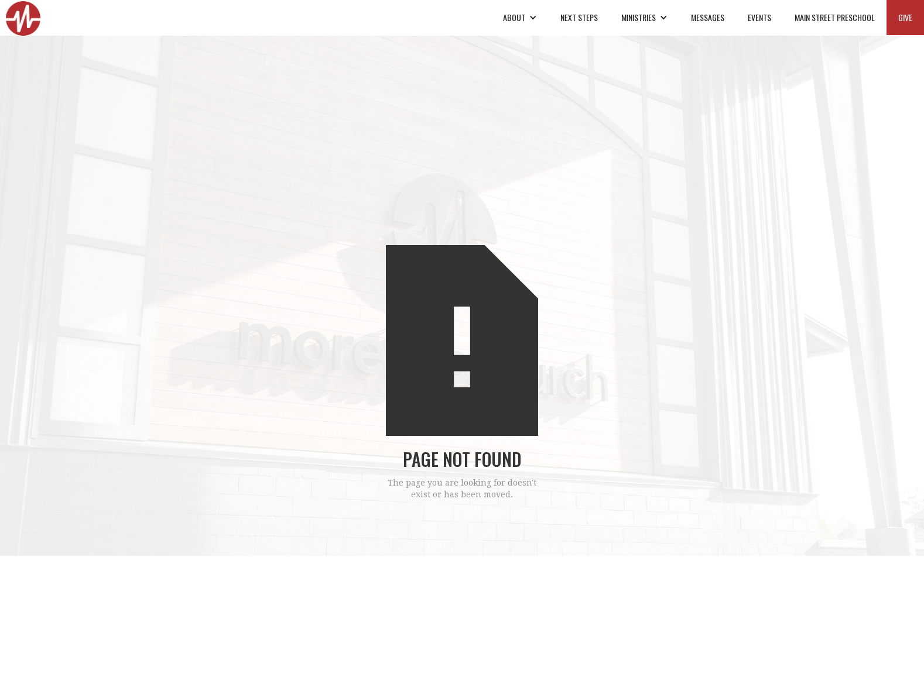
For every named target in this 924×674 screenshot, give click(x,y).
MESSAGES (707, 17)
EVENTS (759, 17)
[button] (520, 17)
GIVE (905, 17)
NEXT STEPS (579, 17)
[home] (23, 18)
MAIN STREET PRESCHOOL (835, 17)
